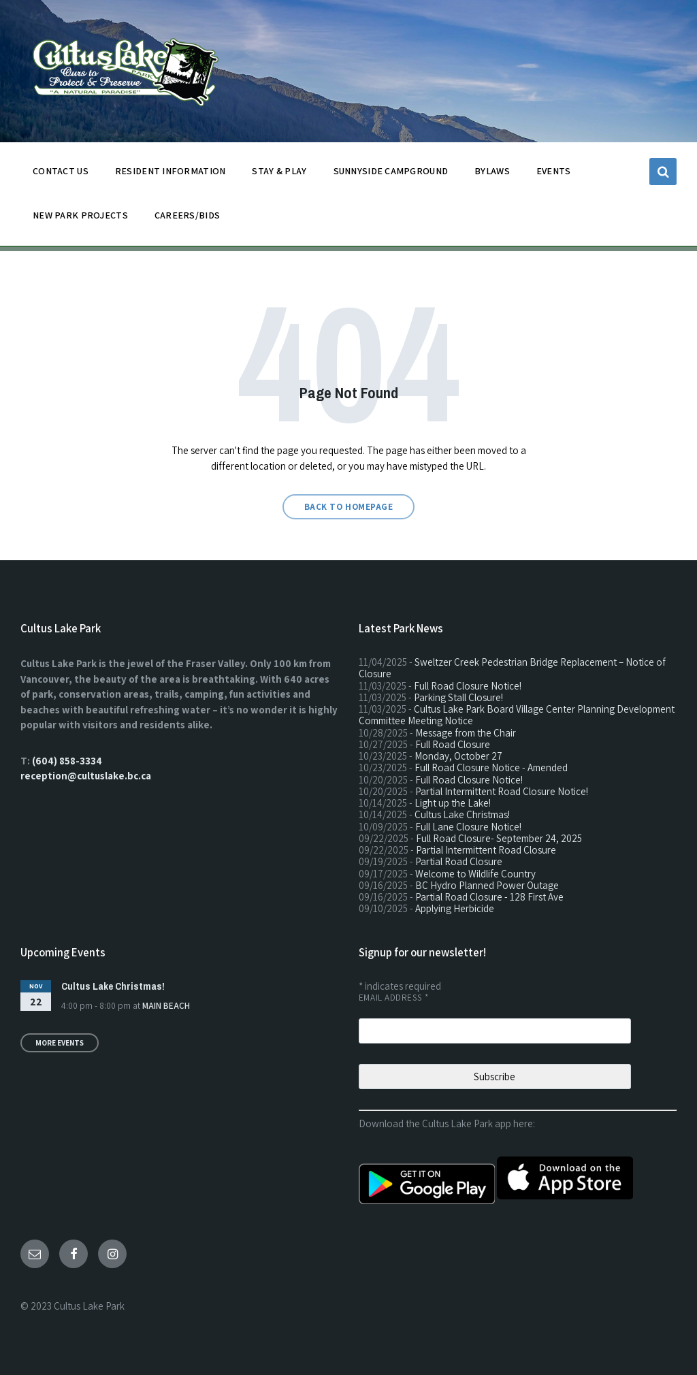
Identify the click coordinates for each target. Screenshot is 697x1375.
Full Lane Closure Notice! (468, 826)
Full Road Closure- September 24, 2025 (499, 838)
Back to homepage (348, 507)
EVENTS (553, 171)
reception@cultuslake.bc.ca (85, 775)
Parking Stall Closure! (458, 697)
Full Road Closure (452, 744)
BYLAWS (492, 174)
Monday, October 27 (458, 755)
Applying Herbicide (454, 908)
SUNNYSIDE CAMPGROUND (391, 174)
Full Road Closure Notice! (467, 685)
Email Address (394, 997)
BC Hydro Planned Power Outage (487, 885)
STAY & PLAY (279, 174)
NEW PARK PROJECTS (80, 219)
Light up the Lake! (453, 802)
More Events (59, 1043)
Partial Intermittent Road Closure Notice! (501, 791)
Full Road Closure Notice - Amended (491, 767)
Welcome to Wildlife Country (475, 873)
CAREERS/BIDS (187, 215)
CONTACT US (60, 174)
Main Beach (166, 1006)
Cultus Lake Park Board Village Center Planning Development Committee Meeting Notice (517, 714)
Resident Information (170, 174)
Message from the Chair (465, 732)
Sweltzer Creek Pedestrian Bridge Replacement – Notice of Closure (512, 668)
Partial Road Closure (458, 861)
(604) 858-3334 (67, 760)
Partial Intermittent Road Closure (486, 849)
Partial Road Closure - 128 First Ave (489, 896)
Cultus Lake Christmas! (462, 814)
